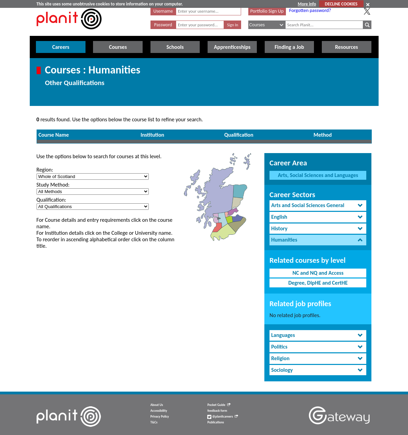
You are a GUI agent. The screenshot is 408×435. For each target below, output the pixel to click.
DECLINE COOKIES (341, 3)
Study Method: (53, 184)
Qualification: (51, 199)
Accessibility (158, 411)
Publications (215, 422)
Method (323, 135)
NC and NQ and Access (317, 273)
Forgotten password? (310, 10)
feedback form (217, 411)
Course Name (54, 135)
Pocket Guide (218, 405)
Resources (346, 47)
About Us (156, 405)
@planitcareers (222, 416)
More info (307, 3)
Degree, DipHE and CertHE (318, 283)
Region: (45, 169)
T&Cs (153, 422)
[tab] (317, 205)
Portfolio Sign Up (267, 11)
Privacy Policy (159, 416)
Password (163, 25)
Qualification (238, 135)
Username (163, 11)
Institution (152, 135)
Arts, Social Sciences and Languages (318, 175)
